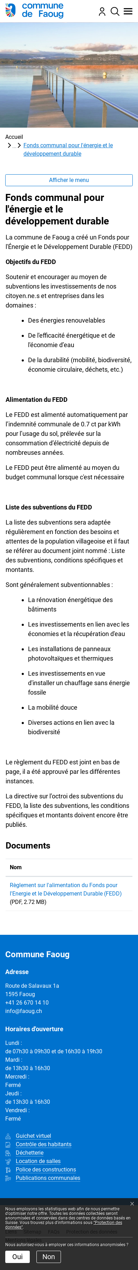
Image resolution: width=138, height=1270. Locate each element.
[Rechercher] (113, 11)
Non (48, 1256)
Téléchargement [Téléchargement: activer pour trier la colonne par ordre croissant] (107, 867)
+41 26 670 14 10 (27, 1019)
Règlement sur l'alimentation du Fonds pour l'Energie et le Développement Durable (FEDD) (39, 902)
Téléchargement (107, 886)
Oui (17, 1256)
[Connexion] (100, 11)
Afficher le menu (69, 180)
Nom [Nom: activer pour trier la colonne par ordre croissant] (16, 867)
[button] (126, 11)
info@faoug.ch (23, 1028)
